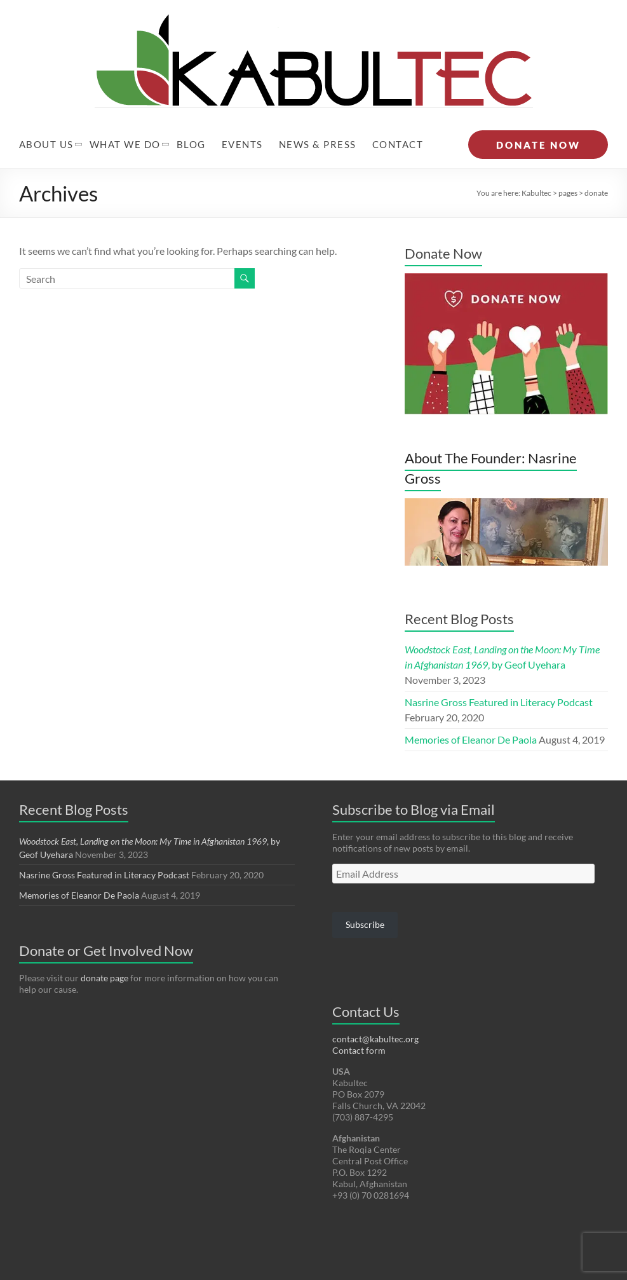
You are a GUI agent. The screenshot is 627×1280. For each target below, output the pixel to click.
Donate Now (443, 227)
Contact (398, 119)
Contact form (359, 1024)
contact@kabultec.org (375, 1013)
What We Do (125, 119)
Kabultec (536, 167)
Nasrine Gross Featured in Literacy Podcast (499, 677)
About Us (46, 119)
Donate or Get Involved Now (106, 925)
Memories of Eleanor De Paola (471, 714)
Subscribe (365, 899)
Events (242, 119)
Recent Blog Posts (459, 593)
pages (567, 167)
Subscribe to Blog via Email (413, 784)
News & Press (317, 119)
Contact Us (366, 986)
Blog (191, 119)
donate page (104, 952)
